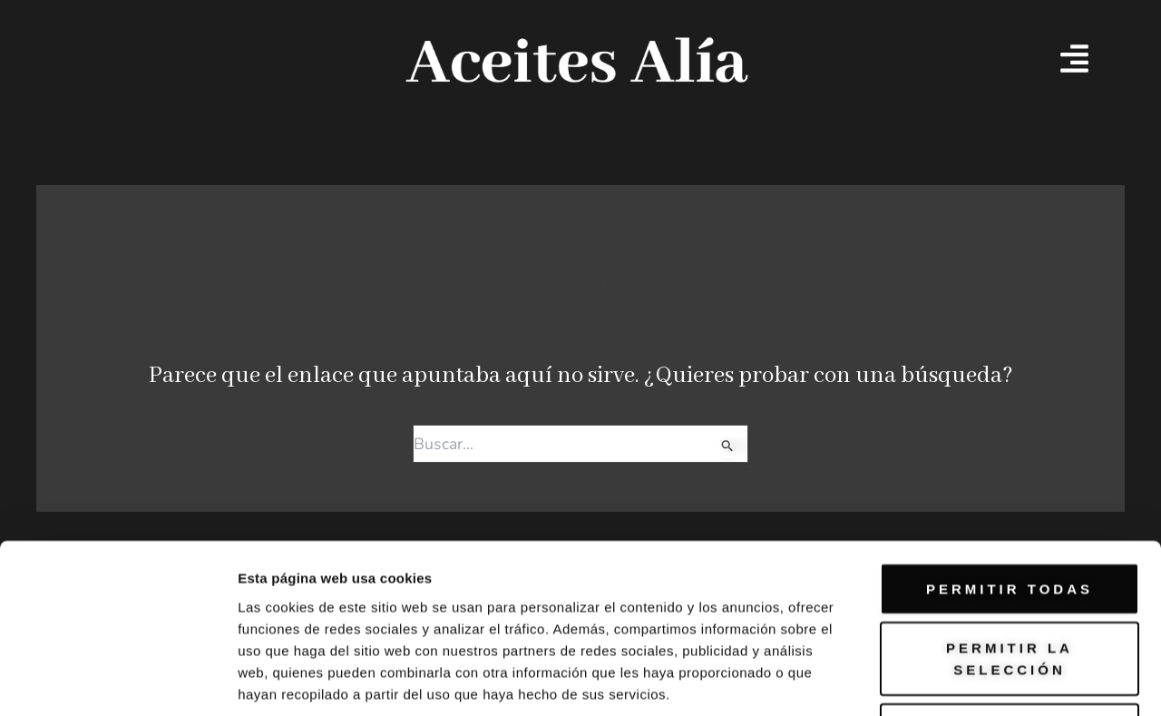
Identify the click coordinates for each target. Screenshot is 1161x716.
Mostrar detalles (982, 680)
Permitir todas (1009, 456)
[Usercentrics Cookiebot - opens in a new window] (117, 680)
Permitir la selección (1009, 526)
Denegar (1009, 596)
